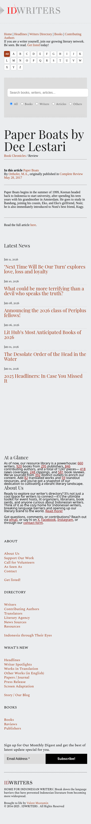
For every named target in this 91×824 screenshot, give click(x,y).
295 (43, 466)
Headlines (20, 34)
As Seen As (13, 566)
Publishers (12, 728)
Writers (42, 104)
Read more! (54, 511)
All (7, 53)
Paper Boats (31, 170)
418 (82, 469)
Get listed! (12, 580)
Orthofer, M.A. (18, 174)
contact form (33, 522)
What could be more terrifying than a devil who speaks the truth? (44, 290)
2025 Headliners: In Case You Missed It (43, 378)
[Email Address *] (25, 759)
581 (61, 472)
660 (80, 463)
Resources (12, 626)
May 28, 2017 (13, 177)
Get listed (33, 45)
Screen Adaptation (19, 686)
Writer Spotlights (18, 664)
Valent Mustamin (37, 803)
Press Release (15, 682)
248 (32, 472)
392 (37, 475)
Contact (10, 571)
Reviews (10, 724)
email (13, 519)
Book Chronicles (15, 155)
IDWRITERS (45, 9)
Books (58, 34)
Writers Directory (40, 34)
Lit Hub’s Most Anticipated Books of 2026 (42, 334)
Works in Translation (21, 668)
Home (8, 34)
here (33, 225)
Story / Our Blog (17, 695)
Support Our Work (19, 558)
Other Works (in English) (24, 673)
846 (67, 466)
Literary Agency (17, 617)
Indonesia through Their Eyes (28, 635)
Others (75, 104)
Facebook (48, 519)
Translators (13, 613)
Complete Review (71, 174)
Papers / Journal (16, 677)
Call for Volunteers (19, 562)
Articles (59, 104)
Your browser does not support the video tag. (45, 418)
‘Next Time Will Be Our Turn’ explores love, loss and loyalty (44, 269)
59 (63, 478)
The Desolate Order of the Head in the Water (45, 356)
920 (19, 466)
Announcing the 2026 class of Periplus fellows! (45, 312)
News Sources (15, 622)
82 (26, 478)
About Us (11, 553)
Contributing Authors (21, 609)
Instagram (65, 519)
